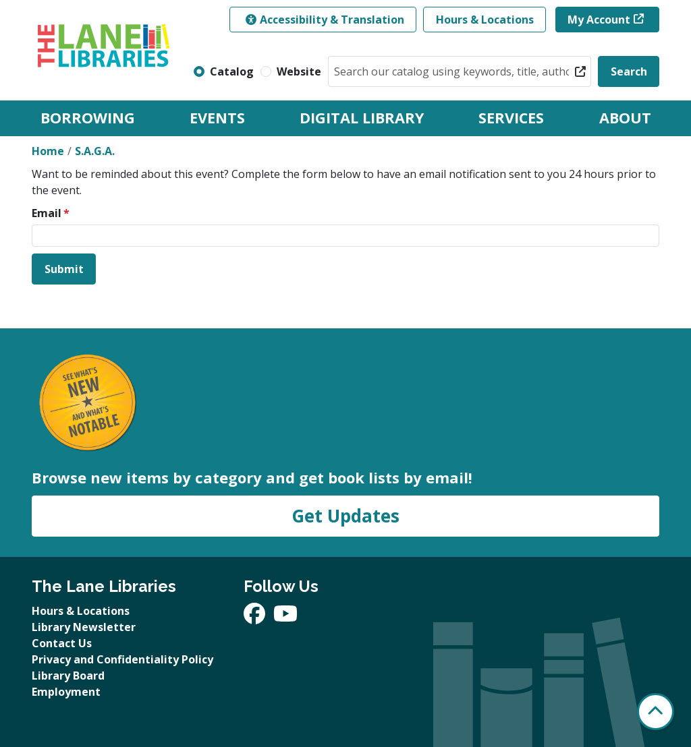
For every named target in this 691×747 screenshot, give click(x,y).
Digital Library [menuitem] (362, 117)
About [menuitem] (625, 117)
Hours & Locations (485, 19)
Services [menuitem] (511, 117)
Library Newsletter (84, 627)
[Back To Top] (655, 711)
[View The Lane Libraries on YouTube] (285, 617)
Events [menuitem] (217, 117)
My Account (599, 19)
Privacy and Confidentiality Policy (122, 659)
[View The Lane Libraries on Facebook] (256, 617)
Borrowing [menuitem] (87, 117)
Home (48, 151)
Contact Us (62, 643)
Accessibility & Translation (325, 19)
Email (46, 213)
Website (299, 71)
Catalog (232, 71)
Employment (66, 691)
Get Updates (345, 516)
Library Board (68, 675)
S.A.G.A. (95, 151)
